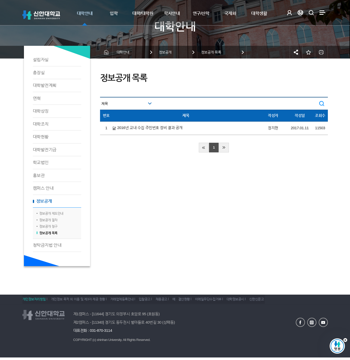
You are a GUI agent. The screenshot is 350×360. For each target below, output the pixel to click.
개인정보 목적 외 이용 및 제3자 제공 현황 (81, 301)
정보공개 (44, 201)
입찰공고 (153, 301)
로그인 (289, 12)
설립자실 (41, 59)
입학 (114, 13)
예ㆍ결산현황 (195, 301)
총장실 (39, 72)
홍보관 (39, 175)
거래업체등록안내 (127, 301)
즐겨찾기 (308, 52)
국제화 (230, 13)
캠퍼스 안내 (43, 188)
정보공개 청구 (48, 226)
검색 (311, 12)
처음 (203, 147)
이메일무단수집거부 (225, 301)
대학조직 (41, 124)
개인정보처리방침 (34, 301)
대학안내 (85, 13)
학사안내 (172, 13)
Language (300, 12)
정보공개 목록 (48, 233)
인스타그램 (311, 322)
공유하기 (296, 52)
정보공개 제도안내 (51, 213)
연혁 (37, 98)
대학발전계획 (45, 85)
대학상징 (41, 111)
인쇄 (321, 52)
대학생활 (259, 13)
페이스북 (300, 322)
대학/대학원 (142, 13)
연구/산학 (201, 13)
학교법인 (41, 162)
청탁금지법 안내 (47, 245)
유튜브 (323, 322)
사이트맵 (322, 12)
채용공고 (172, 301)
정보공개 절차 (48, 220)
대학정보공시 (255, 301)
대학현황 (41, 136)
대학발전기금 (45, 149)
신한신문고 (279, 301)
